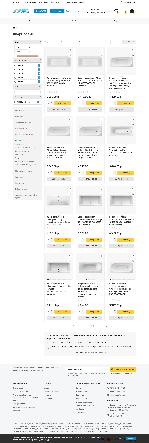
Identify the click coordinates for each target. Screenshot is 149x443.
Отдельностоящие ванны (25, 147)
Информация (20, 383)
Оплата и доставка (21, 391)
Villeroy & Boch (23, 102)
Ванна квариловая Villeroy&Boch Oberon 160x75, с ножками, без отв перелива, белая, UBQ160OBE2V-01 (120, 83)
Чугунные (19, 154)
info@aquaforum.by (118, 395)
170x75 (20, 73)
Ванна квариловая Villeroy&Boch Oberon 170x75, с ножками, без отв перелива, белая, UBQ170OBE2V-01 (57, 152)
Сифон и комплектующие (25, 164)
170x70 (20, 69)
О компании (17, 2)
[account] (128, 2)
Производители (51, 391)
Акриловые (19, 144)
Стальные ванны (22, 151)
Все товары (20, 110)
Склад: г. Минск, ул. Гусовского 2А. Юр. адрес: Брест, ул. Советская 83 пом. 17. (123, 407)
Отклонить (118, 438)
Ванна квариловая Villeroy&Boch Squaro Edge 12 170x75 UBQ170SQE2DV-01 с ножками (90, 221)
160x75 (20, 65)
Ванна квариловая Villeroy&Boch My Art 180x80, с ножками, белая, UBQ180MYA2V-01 (59, 221)
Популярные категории (88, 383)
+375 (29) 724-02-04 (117, 388)
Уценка (116, 21)
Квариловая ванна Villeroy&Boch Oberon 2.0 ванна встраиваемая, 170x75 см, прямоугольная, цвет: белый (89, 290)
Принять (131, 438)
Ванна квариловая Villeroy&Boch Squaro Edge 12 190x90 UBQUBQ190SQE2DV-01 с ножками (59, 288)
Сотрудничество (30, 2)
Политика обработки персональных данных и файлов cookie (27, 397)
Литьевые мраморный (24, 161)
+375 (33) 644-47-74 (117, 391)
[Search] (72, 11)
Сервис (48, 383)
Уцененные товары (23, 122)
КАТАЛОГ (41, 11)
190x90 (20, 81)
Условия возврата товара (75, 2)
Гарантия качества (56, 2)
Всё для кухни (28, 189)
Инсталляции (28, 128)
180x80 (20, 77)
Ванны (20, 27)
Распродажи (49, 395)
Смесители (28, 183)
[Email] (87, 369)
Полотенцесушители (28, 134)
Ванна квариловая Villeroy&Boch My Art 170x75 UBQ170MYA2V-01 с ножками (121, 151)
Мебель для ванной (28, 171)
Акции (75, 21)
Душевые (28, 116)
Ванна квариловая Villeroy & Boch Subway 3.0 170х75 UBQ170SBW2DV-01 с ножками (59, 82)
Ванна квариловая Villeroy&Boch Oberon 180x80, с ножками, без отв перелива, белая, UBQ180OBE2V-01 (88, 152)
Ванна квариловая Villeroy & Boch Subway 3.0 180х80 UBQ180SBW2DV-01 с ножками (90, 82)
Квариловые (20, 158)
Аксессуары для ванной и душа (28, 196)
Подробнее (49, 440)
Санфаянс (28, 177)
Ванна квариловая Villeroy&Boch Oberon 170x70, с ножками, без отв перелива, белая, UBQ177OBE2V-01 (120, 288)
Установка (34, 21)
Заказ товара (43, 2)
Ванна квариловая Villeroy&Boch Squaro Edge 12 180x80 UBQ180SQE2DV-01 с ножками (121, 221)
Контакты (17, 410)
